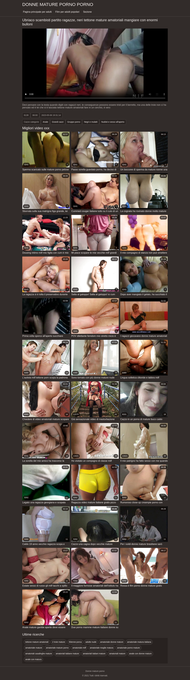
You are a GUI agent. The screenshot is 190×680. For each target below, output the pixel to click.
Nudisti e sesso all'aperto (112, 122)
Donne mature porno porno (57, 4)
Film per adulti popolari (67, 12)
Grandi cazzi (58, 122)
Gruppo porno (73, 122)
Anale (45, 122)
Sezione (87, 12)
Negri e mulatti (90, 122)
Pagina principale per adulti (37, 12)
